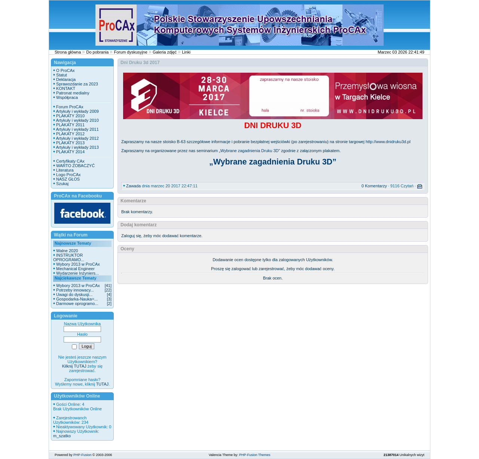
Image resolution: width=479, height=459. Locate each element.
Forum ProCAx (69, 107)
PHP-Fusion (82, 455)
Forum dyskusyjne (130, 52)
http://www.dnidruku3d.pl (388, 141)
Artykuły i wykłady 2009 (77, 111)
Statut (61, 75)
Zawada (133, 186)
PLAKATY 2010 (70, 116)
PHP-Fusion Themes (254, 455)
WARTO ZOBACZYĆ (75, 165)
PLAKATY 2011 (70, 125)
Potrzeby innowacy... (75, 290)
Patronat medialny (72, 93)
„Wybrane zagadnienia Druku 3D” (249, 150)
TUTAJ (102, 384)
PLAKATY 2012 (70, 134)
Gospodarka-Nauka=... (77, 299)
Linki (186, 52)
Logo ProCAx (68, 174)
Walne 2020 (67, 250)
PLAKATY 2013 (70, 143)
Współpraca (67, 97)
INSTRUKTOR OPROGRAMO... (68, 257)
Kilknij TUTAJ (74, 366)
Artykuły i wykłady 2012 (77, 138)
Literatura (64, 170)
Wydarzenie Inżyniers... (77, 273)
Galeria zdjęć (165, 52)
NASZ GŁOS (68, 179)
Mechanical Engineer (75, 268)
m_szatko (62, 436)
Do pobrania (97, 52)
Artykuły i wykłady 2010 (77, 120)
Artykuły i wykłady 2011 (77, 129)
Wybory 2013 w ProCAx (78, 264)
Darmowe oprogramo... (77, 303)
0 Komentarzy (374, 186)
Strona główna (68, 52)
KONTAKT (65, 88)
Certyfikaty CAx (70, 161)
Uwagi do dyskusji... (74, 294)
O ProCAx (65, 70)
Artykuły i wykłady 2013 (77, 147)
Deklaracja (66, 79)
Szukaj (62, 183)
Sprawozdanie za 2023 (77, 84)
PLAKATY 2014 (70, 152)
